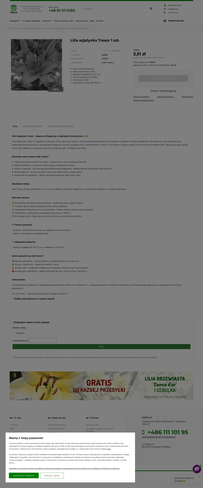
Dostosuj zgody (51, 475)
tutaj (109, 449)
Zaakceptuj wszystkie (23, 475)
